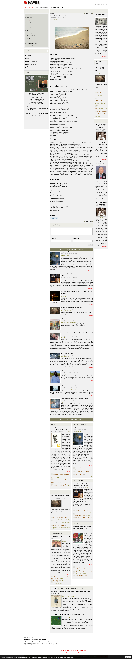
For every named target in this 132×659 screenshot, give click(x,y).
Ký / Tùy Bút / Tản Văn (56, 533)
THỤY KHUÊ (56, 477)
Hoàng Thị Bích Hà (65, 374)
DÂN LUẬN (27, 57)
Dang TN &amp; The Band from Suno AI (77, 389)
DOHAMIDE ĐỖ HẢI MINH (31, 61)
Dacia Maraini (28, 55)
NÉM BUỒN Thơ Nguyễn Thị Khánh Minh (71, 319)
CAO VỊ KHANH (65, 389)
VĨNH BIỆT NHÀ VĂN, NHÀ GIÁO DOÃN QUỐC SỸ (101, 126)
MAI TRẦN (78, 570)
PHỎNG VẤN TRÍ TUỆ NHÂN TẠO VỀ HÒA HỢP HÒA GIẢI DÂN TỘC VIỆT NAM (82, 528)
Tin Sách (54, 588)
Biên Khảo (53, 424)
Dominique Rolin (28, 63)
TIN (96, 121)
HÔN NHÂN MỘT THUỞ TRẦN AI (69, 371)
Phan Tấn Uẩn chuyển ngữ (87, 476)
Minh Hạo (63, 279)
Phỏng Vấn (75, 523)
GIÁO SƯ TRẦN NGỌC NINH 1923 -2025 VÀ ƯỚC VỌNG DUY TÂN (59, 428)
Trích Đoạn (60, 588)
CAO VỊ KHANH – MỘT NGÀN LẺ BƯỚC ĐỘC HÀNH (74, 398)
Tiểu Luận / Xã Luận (78, 480)
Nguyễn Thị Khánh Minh (66, 310)
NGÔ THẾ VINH (67, 431)
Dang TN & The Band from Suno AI (32, 60)
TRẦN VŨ (78, 573)
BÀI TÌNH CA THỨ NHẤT (58, 525)
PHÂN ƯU (101, 162)
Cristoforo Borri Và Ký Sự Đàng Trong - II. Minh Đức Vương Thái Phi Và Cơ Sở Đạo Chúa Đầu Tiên (60, 481)
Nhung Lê (63, 337)
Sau (91, 13)
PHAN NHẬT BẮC (65, 255)
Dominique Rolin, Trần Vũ (30, 64)
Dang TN (27, 58)
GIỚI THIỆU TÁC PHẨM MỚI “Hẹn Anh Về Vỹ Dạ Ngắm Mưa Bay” (67, 614)
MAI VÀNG (55, 580)
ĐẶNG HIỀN (55, 527)
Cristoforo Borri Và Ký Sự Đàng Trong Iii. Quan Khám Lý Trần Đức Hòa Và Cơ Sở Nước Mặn (60, 476)
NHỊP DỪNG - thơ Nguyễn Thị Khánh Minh (71, 307)
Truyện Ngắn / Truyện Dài (79, 424)
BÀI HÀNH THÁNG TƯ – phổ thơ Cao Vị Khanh (73, 386)
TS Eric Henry (73, 596)
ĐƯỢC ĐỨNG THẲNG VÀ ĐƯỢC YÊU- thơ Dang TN (101, 113)
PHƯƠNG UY (54, 19)
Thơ (52, 491)
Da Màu (26, 54)
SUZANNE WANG (78, 476)
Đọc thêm (90, 270)
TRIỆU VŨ (64, 541)
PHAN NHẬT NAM (83, 573)
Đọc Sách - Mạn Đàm (70, 588)
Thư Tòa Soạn (98, 11)
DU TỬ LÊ (27, 67)
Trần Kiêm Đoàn (89, 531)
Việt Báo (101, 217)
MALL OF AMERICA (79, 474)
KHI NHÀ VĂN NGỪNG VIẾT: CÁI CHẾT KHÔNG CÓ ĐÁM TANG (81, 484)
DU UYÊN (27, 69)
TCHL (101, 141)
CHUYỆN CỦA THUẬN (67, 353)
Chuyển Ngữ (80, 588)
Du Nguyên (27, 66)
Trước (87, 13)
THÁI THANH (61, 580)
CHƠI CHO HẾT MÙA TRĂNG (69, 252)
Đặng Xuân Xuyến (65, 356)
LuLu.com (45, 106)
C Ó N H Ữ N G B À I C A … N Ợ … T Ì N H (60, 537)
